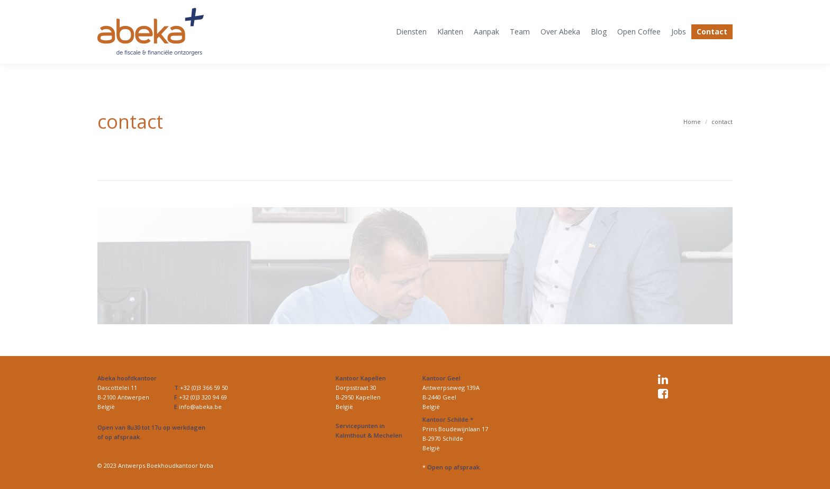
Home (692, 122)
